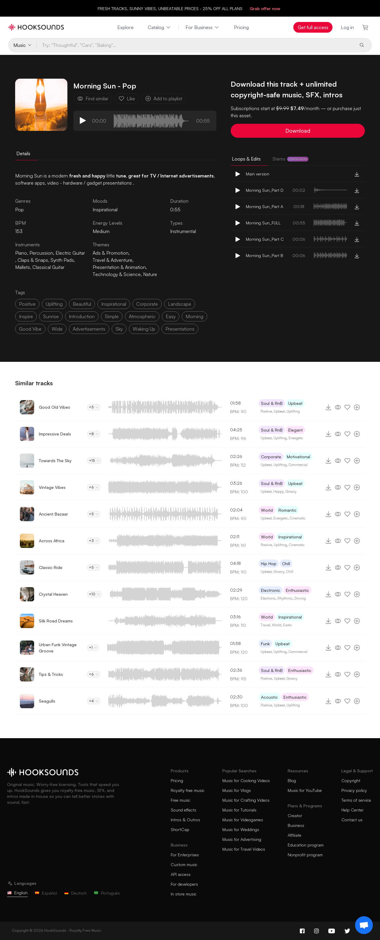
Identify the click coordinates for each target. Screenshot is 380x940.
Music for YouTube (305, 790)
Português (107, 892)
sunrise (51, 316)
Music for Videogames (242, 819)
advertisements (89, 329)
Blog (292, 780)
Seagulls (47, 700)
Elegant (295, 429)
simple (112, 316)
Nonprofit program (305, 854)
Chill (286, 563)
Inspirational (105, 210)
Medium (101, 231)
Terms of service (356, 800)
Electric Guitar (70, 253)
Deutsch (75, 892)
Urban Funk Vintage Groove (58, 647)
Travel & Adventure (112, 260)
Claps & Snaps (33, 260)
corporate (147, 304)
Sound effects (183, 809)
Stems (290, 159)
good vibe (30, 329)
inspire (26, 316)
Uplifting (293, 411)
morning (194, 316)
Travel (265, 625)
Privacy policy (354, 790)
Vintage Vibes (52, 487)
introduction (82, 316)
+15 (94, 460)
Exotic (287, 625)
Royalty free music (188, 790)
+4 (94, 701)
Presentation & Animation (119, 267)
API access (181, 874)
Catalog (159, 27)
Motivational (298, 456)
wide (57, 329)
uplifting (54, 304)
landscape (179, 304)
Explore (125, 27)
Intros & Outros (185, 819)
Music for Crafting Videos (246, 800)
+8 (94, 434)
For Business (203, 27)
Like (126, 99)
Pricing (241, 27)
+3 (94, 540)
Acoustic (269, 697)
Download (297, 130)
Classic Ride (50, 567)
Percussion (41, 253)
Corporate (271, 456)
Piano (21, 253)
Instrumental (183, 231)
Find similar (92, 99)
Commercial (298, 464)
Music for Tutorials (239, 809)
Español (46, 892)
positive (27, 304)
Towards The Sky (55, 460)
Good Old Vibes (54, 407)
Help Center (352, 809)
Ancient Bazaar (53, 513)
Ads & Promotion (111, 253)
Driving (300, 598)
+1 (93, 647)
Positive (266, 411)
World (267, 510)
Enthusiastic (297, 590)
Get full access (313, 27)
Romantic (287, 510)
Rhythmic (285, 598)
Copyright (350, 780)
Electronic (270, 590)
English (17, 892)
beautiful (82, 304)
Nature (150, 274)
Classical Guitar (48, 267)
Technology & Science (117, 274)
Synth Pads (62, 260)
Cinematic (297, 518)
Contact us (351, 819)
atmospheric (142, 316)
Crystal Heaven (53, 594)
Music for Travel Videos (243, 849)
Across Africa (51, 540)
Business (296, 825)
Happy (278, 491)
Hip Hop (268, 563)
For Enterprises (185, 854)
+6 (94, 487)
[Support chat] (364, 925)
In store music (184, 893)
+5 (94, 407)
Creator (295, 815)
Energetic (296, 438)
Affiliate (294, 835)
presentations (179, 329)
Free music (180, 800)
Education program (306, 844)
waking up (144, 329)
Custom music (184, 864)
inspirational (113, 304)
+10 (94, 594)
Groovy (291, 491)
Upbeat (295, 403)
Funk (265, 643)
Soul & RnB (272, 403)
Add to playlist (163, 99)
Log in (347, 27)
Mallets (22, 267)
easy (170, 316)
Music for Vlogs (236, 790)
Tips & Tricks (51, 674)
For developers (184, 884)
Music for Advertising (241, 839)
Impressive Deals (55, 433)
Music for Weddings (240, 829)
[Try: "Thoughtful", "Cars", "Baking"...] (195, 45)
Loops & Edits (246, 159)
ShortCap (180, 829)
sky (119, 329)
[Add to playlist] (357, 407)
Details (23, 153)
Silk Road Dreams (56, 620)
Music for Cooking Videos (246, 780)
